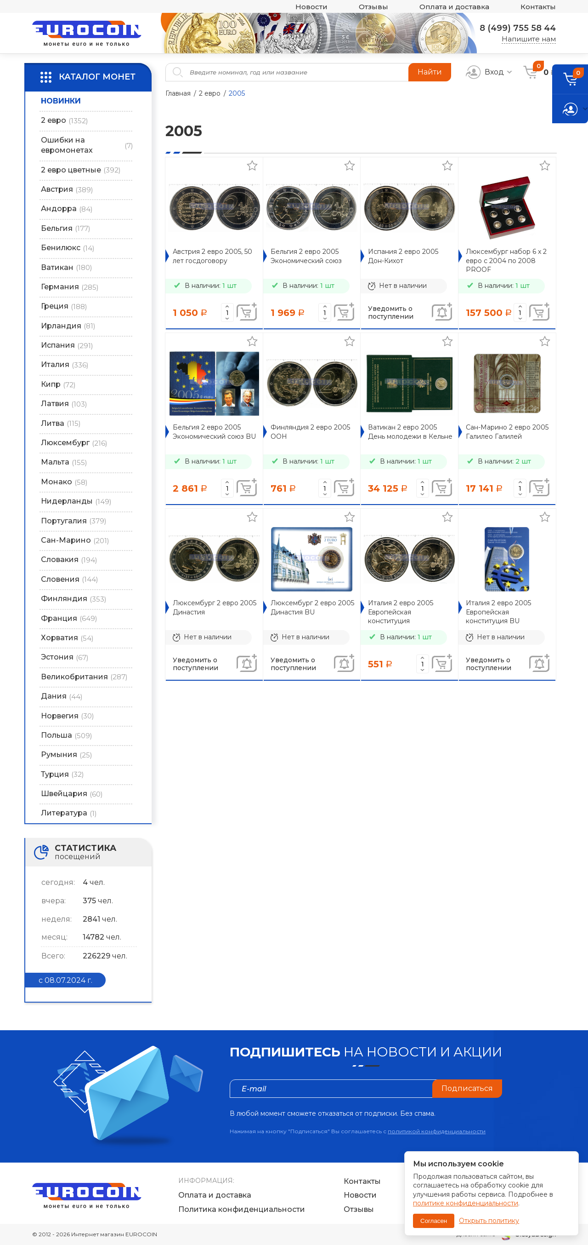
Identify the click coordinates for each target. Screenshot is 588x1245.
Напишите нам (529, 38)
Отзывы (373, 6)
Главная (178, 93)
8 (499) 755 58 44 (518, 28)
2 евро (209, 93)
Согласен (433, 1220)
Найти (430, 72)
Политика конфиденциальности (241, 1209)
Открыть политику (489, 1220)
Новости (311, 6)
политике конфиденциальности (465, 1203)
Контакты (538, 6)
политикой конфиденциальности (437, 1131)
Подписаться (467, 1088)
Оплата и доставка (454, 6)
